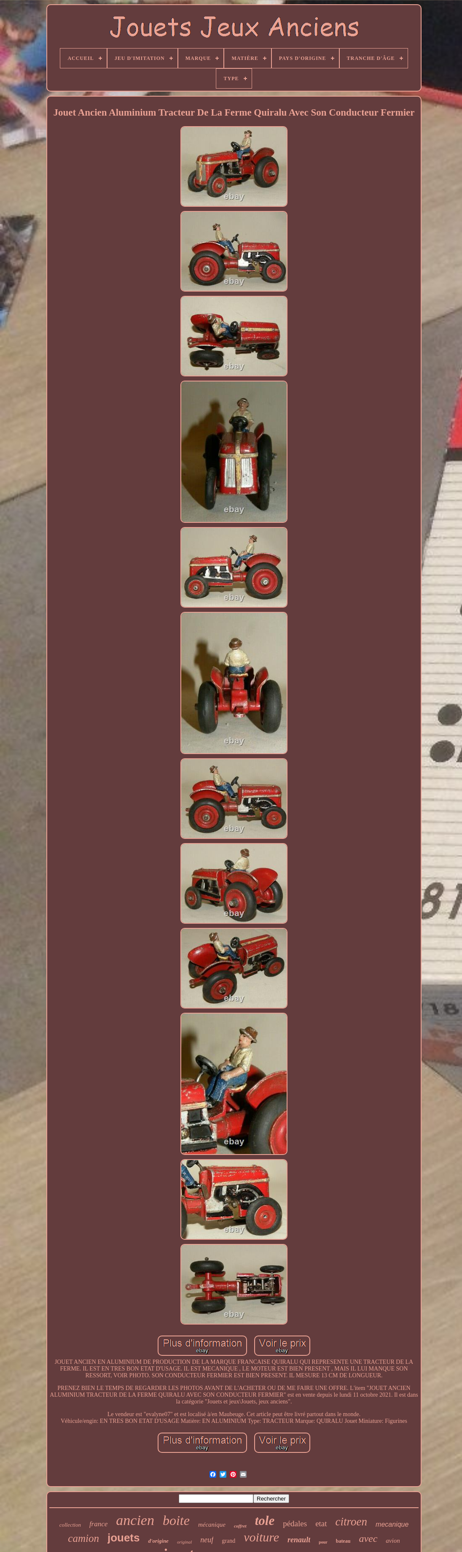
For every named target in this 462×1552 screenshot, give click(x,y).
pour (323, 1542)
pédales (295, 1523)
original (184, 1541)
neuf (206, 1540)
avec (368, 1538)
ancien (135, 1520)
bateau (343, 1541)
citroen (351, 1521)
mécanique (212, 1524)
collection (70, 1525)
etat (321, 1523)
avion (393, 1540)
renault (298, 1540)
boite (176, 1520)
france (98, 1524)
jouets (123, 1537)
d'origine (158, 1541)
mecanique (392, 1524)
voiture (261, 1537)
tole (265, 1520)
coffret (240, 1525)
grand (228, 1541)
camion (83, 1538)
